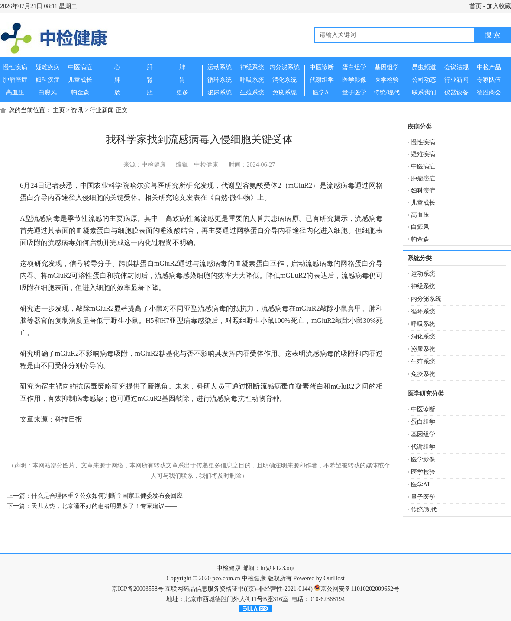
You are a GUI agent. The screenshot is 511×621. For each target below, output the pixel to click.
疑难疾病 (423, 154)
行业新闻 (102, 110)
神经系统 (423, 286)
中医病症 (423, 166)
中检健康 (229, 568)
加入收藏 (499, 6)
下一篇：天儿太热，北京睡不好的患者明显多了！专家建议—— (92, 506)
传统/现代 (424, 509)
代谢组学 (423, 447)
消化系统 (423, 336)
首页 (475, 6)
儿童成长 (423, 202)
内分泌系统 (426, 299)
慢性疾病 (423, 142)
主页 (59, 110)
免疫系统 (423, 374)
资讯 (77, 110)
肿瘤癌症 (423, 178)
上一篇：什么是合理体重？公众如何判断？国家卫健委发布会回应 (95, 495)
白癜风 (420, 227)
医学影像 (423, 459)
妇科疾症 (423, 190)
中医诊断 (423, 409)
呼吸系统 (423, 324)
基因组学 (423, 434)
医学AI (420, 484)
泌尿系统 (423, 349)
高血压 (420, 215)
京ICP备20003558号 (138, 589)
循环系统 (423, 311)
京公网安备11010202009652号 (359, 589)
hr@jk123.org (277, 568)
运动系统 (423, 273)
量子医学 (423, 497)
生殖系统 (423, 361)
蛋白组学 (423, 421)
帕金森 (420, 239)
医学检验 (423, 472)
